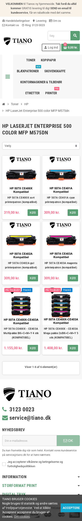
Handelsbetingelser (16, 20)
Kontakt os (10, 25)
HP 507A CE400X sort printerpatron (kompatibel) (21, 200)
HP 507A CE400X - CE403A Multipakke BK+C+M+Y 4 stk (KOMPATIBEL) (20, 333)
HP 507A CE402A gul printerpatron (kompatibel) (21, 265)
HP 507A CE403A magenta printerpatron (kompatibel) (61, 265)
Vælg (8, 145)
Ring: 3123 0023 (33, 25)
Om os (55, 20)
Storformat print (19, 485)
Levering (39, 20)
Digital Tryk (14, 494)
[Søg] (64, 35)
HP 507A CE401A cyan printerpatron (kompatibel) (61, 200)
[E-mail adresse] (29, 440)
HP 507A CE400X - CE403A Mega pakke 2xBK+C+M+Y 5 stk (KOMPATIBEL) (61, 333)
